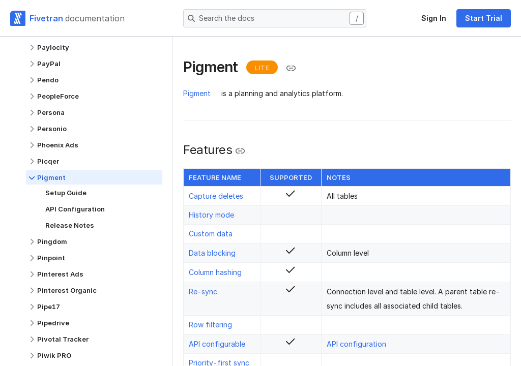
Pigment (197, 93)
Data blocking (212, 253)
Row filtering (210, 324)
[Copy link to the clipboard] (291, 68)
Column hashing (215, 272)
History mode (211, 214)
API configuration (356, 344)
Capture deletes (216, 196)
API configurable (217, 344)
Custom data (211, 233)
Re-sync (203, 291)
